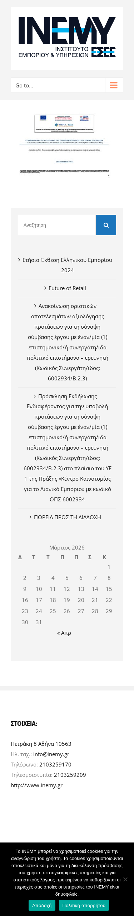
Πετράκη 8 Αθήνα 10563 (41, 743)
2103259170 (55, 764)
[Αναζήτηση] (57, 225)
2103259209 (70, 774)
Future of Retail (67, 288)
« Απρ (64, 632)
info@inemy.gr (51, 754)
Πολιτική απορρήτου (84, 905)
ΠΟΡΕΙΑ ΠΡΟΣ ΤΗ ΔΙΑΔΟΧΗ (67, 517)
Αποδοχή (42, 905)
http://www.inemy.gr (37, 785)
